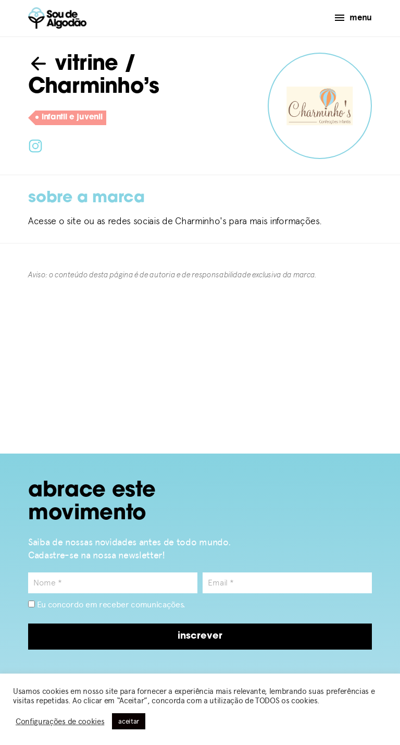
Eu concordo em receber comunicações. (106, 604)
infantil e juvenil (68, 118)
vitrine (73, 64)
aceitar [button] (128, 721)
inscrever (200, 636)
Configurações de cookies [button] (60, 721)
